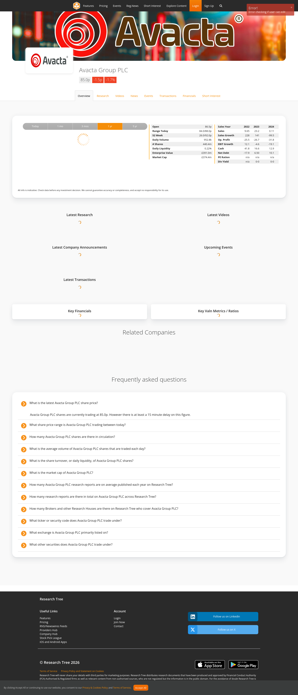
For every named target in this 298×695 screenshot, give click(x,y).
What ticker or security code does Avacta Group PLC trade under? (75, 520)
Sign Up (209, 6)
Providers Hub (48, 630)
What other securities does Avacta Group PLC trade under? (71, 544)
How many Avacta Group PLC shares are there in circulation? (72, 437)
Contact (118, 626)
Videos (119, 96)
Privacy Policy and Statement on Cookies (82, 671)
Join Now (119, 622)
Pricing (44, 622)
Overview (84, 96)
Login (195, 6)
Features (45, 618)
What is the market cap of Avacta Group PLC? (61, 473)
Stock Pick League (51, 638)
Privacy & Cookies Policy (95, 687)
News (134, 96)
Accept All (140, 687)
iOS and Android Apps (53, 642)
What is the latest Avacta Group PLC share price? (63, 403)
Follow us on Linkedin (214, 616)
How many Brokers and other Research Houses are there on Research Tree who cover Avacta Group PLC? (103, 508)
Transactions (167, 96)
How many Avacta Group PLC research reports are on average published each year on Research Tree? (101, 485)
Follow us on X (211, 629)
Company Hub (48, 634)
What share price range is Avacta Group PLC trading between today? (77, 425)
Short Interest (211, 96)
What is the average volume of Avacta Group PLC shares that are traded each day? (87, 449)
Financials (189, 96)
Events (148, 96)
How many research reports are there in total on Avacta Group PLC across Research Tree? (92, 497)
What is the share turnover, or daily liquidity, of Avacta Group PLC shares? (81, 461)
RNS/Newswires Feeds (53, 626)
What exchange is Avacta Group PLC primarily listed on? (68, 532)
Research (103, 96)
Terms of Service (122, 687)
